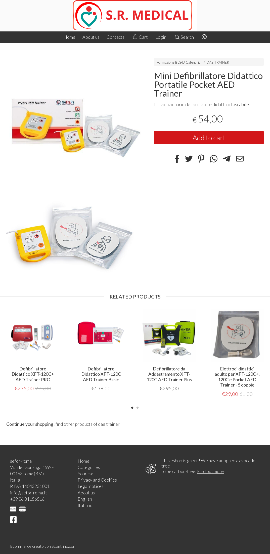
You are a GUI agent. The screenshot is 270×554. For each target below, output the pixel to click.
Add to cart (209, 137)
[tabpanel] (32, 350)
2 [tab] (137, 407)
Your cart (86, 473)
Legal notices (91, 486)
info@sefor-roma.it (28, 492)
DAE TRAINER (217, 62)
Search (184, 37)
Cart (140, 37)
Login (161, 37)
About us (91, 37)
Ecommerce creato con (43, 545)
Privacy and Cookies (97, 479)
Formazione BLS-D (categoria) (179, 62)
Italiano (85, 505)
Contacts (115, 37)
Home (69, 37)
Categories (89, 467)
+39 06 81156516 (27, 498)
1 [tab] (132, 407)
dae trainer (109, 424)
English (85, 498)
